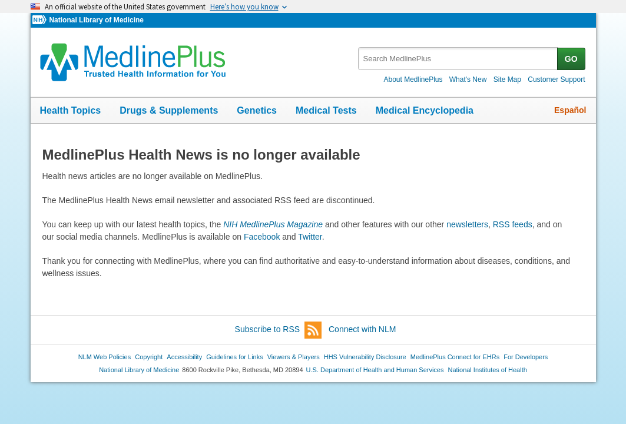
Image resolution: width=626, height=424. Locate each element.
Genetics (257, 110)
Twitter (310, 236)
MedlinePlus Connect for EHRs (454, 356)
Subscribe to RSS (278, 330)
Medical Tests (326, 110)
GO (571, 59)
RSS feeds (512, 224)
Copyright (149, 356)
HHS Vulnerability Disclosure (365, 356)
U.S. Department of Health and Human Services (375, 369)
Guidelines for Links (234, 356)
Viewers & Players (293, 356)
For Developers (526, 356)
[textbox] (458, 58)
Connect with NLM (362, 329)
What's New (468, 79)
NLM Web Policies (104, 356)
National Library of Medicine (96, 20)
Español (570, 110)
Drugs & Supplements (169, 110)
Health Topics (70, 110)
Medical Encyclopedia (424, 110)
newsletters (467, 224)
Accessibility (184, 356)
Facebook (262, 236)
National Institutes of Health (487, 369)
